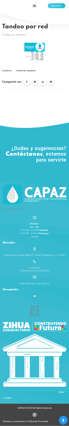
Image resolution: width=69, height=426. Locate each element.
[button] (34, 5)
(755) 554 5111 (34, 169)
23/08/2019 (31, 71)
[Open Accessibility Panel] (63, 420)
